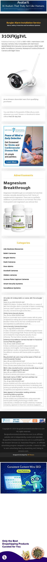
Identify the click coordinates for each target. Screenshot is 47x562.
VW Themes (30, 455)
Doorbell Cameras (11, 271)
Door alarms (8, 266)
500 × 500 (26, 42)
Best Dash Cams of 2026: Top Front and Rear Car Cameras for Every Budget (20, 378)
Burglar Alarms (9, 258)
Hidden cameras (10, 275)
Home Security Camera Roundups (15, 326)
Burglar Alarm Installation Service (24, 22)
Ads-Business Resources (13, 249)
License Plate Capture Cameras (16, 279)
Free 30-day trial (15, 116)
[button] (23, 32)
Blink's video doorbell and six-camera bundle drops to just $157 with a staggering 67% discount (23, 369)
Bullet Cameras (10, 253)
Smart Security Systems (13, 284)
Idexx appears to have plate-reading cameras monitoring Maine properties (20, 393)
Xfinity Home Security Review (14, 313)
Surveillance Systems (12, 288)
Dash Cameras (9, 262)
